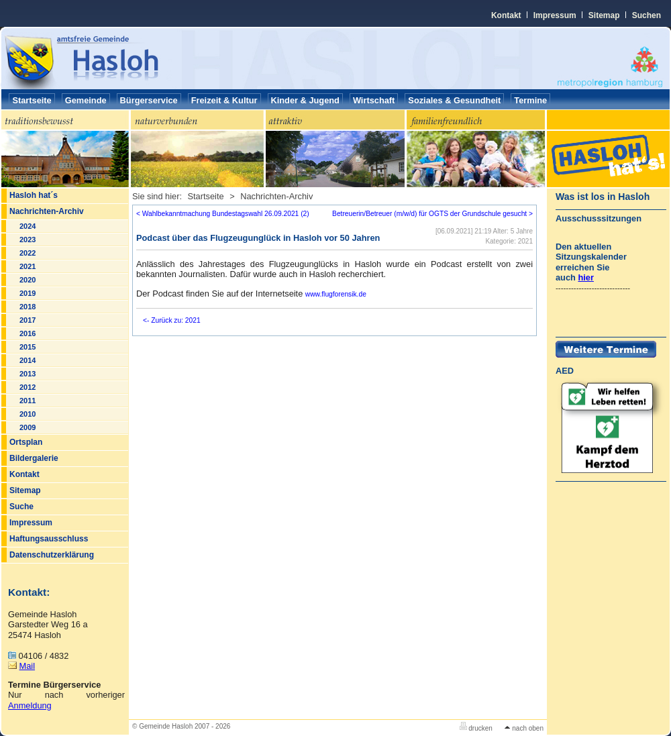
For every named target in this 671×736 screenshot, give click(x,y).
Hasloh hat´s (33, 195)
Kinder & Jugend (305, 100)
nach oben (524, 728)
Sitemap (604, 15)
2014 (27, 360)
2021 (27, 266)
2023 (27, 239)
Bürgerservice (149, 100)
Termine (530, 100)
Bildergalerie (33, 458)
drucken (476, 728)
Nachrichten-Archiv (46, 211)
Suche (21, 506)
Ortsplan (25, 442)
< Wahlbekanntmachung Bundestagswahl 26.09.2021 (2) (222, 213)
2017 (27, 320)
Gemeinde (86, 100)
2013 (27, 374)
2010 (27, 414)
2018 (27, 307)
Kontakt (506, 15)
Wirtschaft (374, 100)
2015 (27, 347)
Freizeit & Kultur (224, 100)
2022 (27, 253)
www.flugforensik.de (335, 294)
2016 (27, 333)
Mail (27, 666)
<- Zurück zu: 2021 (172, 320)
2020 (27, 280)
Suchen (646, 15)
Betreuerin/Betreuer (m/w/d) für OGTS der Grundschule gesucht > (432, 213)
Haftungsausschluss (48, 538)
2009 (27, 427)
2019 (27, 293)
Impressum (554, 15)
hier (585, 277)
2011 (27, 401)
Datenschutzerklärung (51, 555)
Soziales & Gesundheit (454, 100)
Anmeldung (30, 705)
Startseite (31, 100)
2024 (27, 226)
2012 (27, 387)
